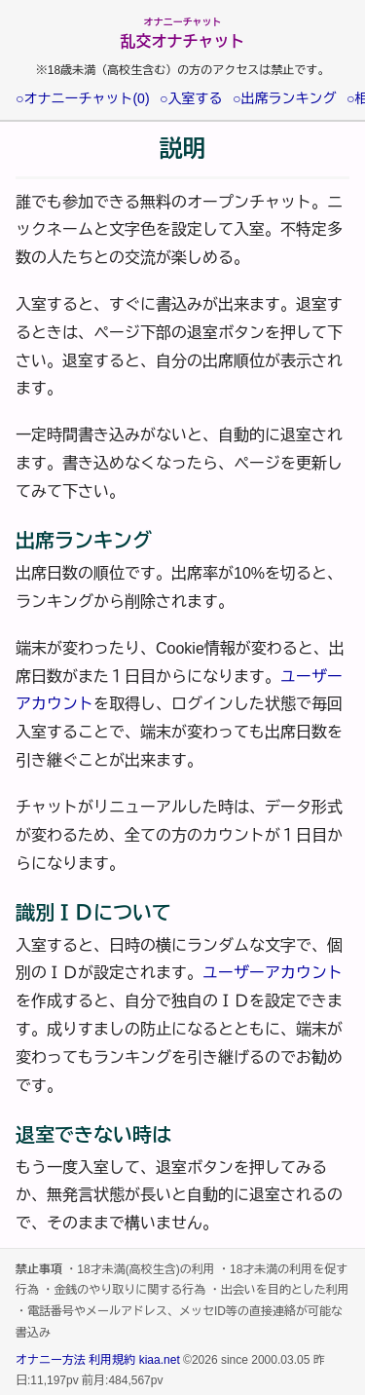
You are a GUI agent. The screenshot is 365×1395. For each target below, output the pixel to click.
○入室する (191, 98)
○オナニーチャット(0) (83, 98)
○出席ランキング (284, 98)
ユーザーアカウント (272, 972)
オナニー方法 (51, 1360)
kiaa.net (159, 1360)
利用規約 (112, 1360)
